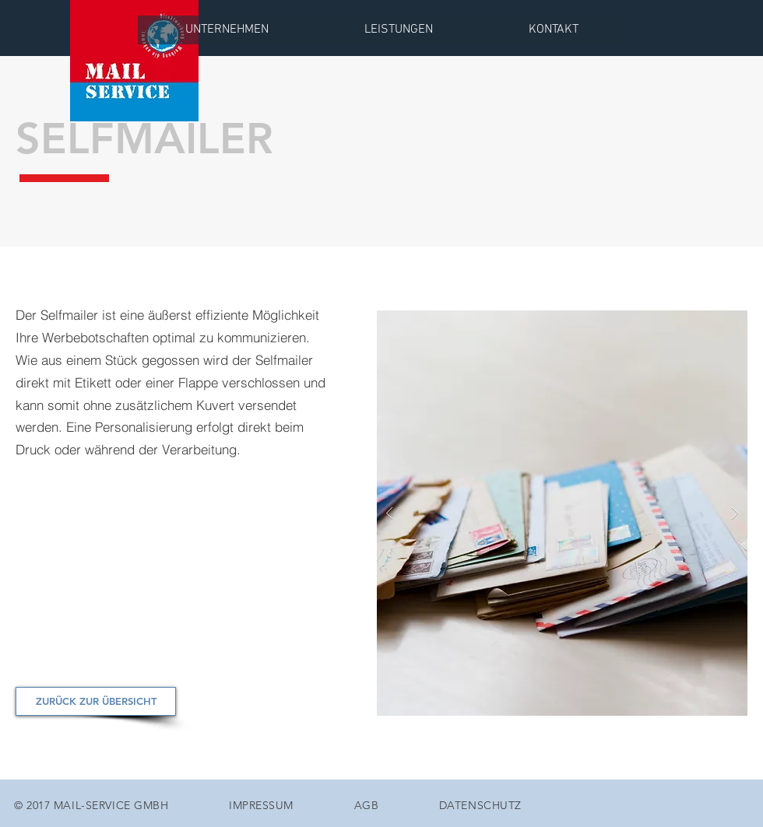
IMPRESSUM (261, 805)
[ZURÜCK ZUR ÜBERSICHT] (96, 701)
